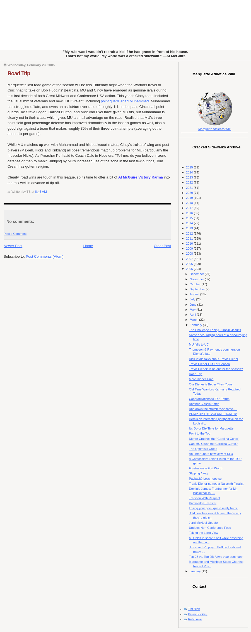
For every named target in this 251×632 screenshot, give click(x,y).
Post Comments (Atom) (45, 256)
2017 (190, 207)
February (196, 325)
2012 (190, 233)
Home (88, 246)
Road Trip (19, 73)
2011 (190, 238)
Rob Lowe (195, 619)
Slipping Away (198, 473)
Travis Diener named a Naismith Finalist (216, 483)
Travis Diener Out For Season (209, 364)
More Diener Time (201, 379)
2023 (190, 177)
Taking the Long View (203, 532)
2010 (190, 243)
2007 (190, 258)
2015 (190, 218)
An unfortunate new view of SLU (211, 453)
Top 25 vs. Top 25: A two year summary (216, 556)
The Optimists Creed (203, 448)
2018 (190, 202)
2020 (190, 192)
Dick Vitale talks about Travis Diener (213, 359)
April (193, 314)
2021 (190, 187)
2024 (190, 172)
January (195, 571)
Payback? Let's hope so (205, 478)
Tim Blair (194, 609)
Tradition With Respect (204, 498)
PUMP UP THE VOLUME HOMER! (213, 414)
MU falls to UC (199, 344)
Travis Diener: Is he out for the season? (216, 369)
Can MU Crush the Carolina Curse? (213, 443)
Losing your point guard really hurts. (213, 508)
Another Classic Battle (204, 404)
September (198, 289)
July (193, 299)
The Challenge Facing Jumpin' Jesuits (215, 330)
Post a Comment (15, 233)
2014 (190, 223)
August (195, 294)
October (195, 284)
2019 (190, 197)
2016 (190, 213)
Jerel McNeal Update (203, 522)
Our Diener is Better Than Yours (211, 384)
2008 (190, 253)
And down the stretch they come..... (213, 409)
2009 (190, 248)
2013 (190, 228)
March (194, 319)
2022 (190, 182)
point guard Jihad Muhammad (125, 101)
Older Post (162, 246)
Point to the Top (200, 433)
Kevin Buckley (197, 614)
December (197, 274)
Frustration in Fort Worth (206, 468)
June (193, 304)
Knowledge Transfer (202, 503)
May (193, 309)
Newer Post (13, 246)
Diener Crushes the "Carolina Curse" (214, 438)
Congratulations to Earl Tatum (209, 399)
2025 (190, 167)
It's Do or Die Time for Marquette (211, 428)
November (197, 279)
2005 (190, 269)
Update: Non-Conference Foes (210, 527)
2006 (190, 264)
